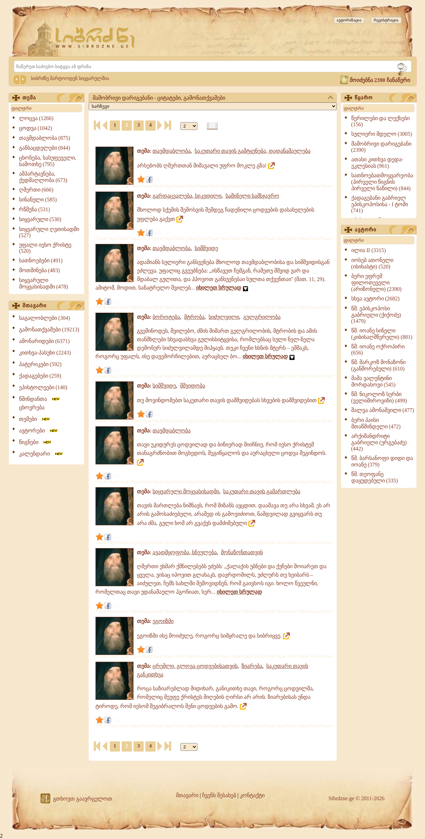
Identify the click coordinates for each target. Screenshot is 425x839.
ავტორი (384, 230)
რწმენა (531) (34, 209)
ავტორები (38, 430)
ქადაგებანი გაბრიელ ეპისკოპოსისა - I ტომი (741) (379, 204)
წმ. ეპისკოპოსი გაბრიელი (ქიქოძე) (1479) (376, 315)
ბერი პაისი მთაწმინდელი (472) (376, 423)
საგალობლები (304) (44, 318)
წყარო (384, 98)
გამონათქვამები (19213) (49, 329)
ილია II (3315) (368, 250)
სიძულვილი (224, 317)
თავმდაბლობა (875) (44, 138)
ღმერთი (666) (36, 190)
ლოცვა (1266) (36, 118)
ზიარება (252, 666)
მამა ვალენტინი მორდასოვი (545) (373, 381)
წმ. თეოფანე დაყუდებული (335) (374, 477)
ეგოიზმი (163, 621)
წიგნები (35, 442)
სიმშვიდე (206, 248)
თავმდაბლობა (172, 151)
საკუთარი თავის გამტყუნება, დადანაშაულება (253, 151)
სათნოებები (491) (41, 260)
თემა (52, 98)
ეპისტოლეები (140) (43, 387)
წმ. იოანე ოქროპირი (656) (378, 350)
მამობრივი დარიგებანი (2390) (381, 147)
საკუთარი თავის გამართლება (261, 491)
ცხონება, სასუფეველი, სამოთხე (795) (47, 161)
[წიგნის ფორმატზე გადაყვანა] (212, 126)
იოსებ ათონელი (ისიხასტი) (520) (372, 263)
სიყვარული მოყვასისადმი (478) (43, 283)
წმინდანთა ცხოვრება (39, 403)
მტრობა (194, 317)
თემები (35, 419)
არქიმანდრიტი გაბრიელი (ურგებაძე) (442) (379, 442)
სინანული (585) (38, 199)
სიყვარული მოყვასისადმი (186, 491)
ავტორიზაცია (349, 20)
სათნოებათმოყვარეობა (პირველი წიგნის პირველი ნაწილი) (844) (382, 181)
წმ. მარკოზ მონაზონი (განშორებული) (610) (378, 365)
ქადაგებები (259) (40, 376)
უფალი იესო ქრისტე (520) (45, 248)
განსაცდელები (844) (44, 148)
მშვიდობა (192, 386)
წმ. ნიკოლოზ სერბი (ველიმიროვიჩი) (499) (379, 397)
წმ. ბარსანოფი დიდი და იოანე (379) (382, 461)
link (157, 179)
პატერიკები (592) (40, 364)
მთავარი (52, 306)
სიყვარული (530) (40, 219)
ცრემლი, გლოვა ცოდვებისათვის (195, 666)
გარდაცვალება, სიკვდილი (187, 196)
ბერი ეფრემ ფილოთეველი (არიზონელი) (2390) (376, 282)
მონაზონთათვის (242, 552)
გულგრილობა (262, 317)
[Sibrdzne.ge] (95, 38)
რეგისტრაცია (386, 20)
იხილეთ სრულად (218, 288)
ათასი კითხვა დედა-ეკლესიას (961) (377, 163)
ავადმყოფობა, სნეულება (185, 552)
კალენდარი (41, 454)
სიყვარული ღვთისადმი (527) (49, 232)
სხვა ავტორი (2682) (375, 298)
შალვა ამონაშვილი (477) (382, 410)
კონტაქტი (252, 795)
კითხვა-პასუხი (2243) (45, 353)
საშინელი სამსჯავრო (252, 196)
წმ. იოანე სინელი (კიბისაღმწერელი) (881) (381, 334)
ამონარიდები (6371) (44, 341)
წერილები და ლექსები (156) (380, 121)
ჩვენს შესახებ (219, 795)
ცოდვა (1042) (35, 128)
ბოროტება (166, 317)
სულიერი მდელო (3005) (381, 134)
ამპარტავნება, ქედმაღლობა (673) (43, 177)
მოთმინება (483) (39, 270)
